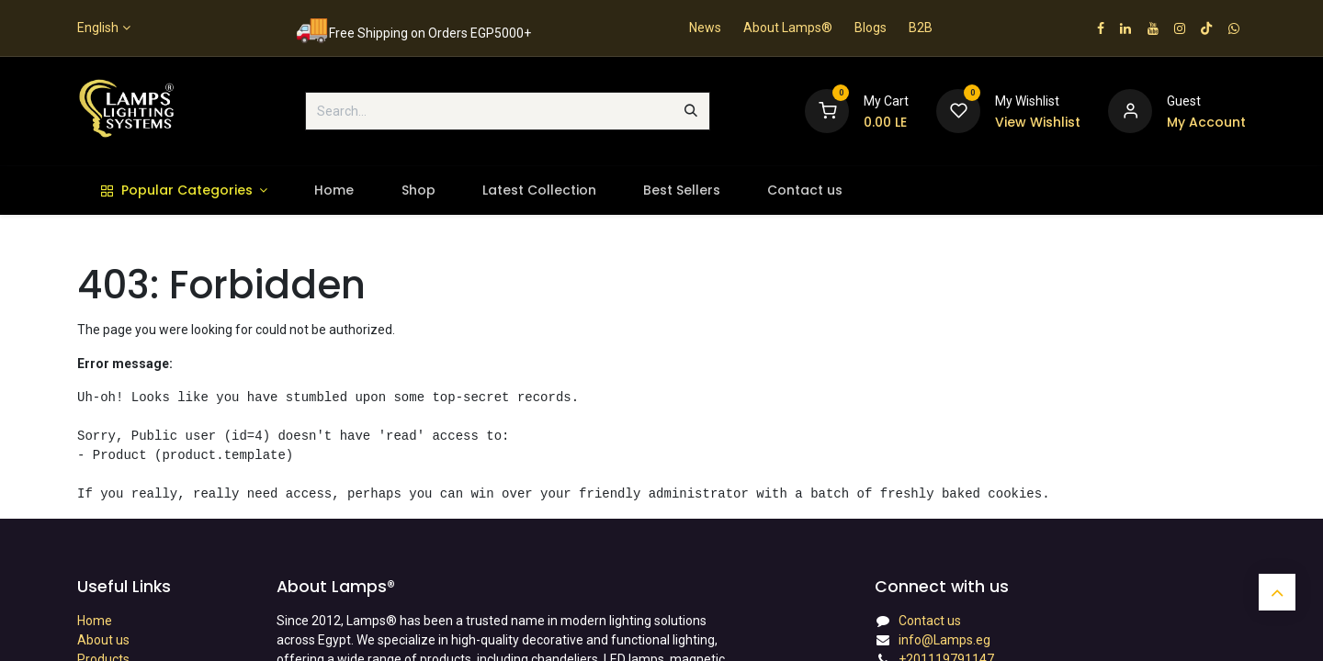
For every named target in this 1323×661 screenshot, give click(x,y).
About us (103, 640)
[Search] (691, 111)
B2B (921, 27)
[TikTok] (1206, 28)
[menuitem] (184, 190)
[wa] (1234, 28)
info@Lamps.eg (944, 640)
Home (94, 620)
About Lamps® (787, 27)
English (98, 27)
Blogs (870, 27)
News (705, 27)
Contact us (930, 620)
